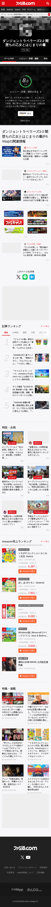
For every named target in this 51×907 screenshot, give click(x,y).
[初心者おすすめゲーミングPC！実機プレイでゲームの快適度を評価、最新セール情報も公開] (11, 151)
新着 (3, 9)
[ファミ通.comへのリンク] (25, 3)
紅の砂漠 (12, 443)
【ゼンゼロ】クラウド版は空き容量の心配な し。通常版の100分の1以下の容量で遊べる (35, 197)
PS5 (24, 9)
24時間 (15, 332)
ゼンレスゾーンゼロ (34, 192)
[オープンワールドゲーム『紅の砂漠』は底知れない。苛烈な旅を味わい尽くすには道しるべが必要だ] (38, 472)
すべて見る (45, 326)
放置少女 (37, 443)
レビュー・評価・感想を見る (24, 92)
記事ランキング (11, 326)
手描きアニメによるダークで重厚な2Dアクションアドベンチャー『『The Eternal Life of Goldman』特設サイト (38, 521)
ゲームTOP (9, 58)
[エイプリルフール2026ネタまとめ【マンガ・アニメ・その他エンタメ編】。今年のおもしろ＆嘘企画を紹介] (38, 770)
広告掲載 (40, 872)
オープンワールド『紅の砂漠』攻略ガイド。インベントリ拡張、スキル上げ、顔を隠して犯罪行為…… (12, 452)
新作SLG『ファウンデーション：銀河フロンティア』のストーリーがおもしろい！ (35, 177)
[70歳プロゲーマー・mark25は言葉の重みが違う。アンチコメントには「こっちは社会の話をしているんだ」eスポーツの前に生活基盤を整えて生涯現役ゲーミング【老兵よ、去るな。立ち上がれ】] (38, 698)
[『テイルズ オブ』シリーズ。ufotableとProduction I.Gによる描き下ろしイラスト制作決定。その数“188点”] (42, 373)
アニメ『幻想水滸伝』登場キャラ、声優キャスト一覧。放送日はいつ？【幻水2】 (12, 783)
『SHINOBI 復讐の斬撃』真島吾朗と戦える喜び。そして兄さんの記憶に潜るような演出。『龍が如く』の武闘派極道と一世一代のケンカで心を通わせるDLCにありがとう (23, 407)
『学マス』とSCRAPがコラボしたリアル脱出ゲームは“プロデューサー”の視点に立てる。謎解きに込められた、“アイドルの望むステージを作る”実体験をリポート (12, 750)
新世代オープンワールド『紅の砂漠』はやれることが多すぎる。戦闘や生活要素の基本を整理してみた (12, 487)
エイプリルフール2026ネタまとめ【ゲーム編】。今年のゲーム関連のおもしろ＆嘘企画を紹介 (12, 711)
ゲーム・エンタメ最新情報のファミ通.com (17, 14)
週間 (25, 332)
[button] (25, 120)
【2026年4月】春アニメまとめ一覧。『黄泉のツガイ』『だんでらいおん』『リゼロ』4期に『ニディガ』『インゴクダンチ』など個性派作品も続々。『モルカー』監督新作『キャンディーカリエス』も (23, 359)
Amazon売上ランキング (17, 541)
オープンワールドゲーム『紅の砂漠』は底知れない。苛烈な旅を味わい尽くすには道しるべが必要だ (38, 487)
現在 (6, 332)
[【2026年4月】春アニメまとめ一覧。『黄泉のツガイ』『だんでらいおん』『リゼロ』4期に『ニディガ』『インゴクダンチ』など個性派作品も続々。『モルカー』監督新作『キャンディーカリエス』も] (42, 358)
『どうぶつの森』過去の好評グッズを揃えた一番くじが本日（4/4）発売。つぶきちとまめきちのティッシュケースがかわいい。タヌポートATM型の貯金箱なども (23, 343)
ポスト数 (43, 332)
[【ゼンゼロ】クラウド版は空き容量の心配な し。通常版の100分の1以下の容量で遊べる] (11, 195)
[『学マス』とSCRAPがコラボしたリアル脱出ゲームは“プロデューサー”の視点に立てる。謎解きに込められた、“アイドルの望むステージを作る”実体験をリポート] (13, 734)
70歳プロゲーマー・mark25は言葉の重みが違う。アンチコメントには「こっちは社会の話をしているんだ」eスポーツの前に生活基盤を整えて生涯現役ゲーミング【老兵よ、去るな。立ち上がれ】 (38, 714)
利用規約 (43, 867)
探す (29, 113)
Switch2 (10, 9)
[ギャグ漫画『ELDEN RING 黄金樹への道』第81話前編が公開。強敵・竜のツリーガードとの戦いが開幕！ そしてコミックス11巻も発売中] (42, 389)
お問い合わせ (9, 867)
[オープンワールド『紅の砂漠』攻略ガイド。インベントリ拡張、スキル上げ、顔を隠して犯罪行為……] (13, 437)
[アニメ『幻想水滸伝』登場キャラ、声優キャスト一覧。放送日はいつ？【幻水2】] (13, 770)
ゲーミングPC (32, 148)
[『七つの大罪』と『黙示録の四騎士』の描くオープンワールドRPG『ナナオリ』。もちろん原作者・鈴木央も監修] (11, 247)
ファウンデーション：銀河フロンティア (38, 171)
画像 (46, 58)
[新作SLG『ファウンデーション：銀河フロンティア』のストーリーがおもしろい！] (11, 174)
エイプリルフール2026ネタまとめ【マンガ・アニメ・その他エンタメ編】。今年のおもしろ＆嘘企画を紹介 (38, 784)
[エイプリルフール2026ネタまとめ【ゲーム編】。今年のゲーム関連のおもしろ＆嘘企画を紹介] (13, 698)
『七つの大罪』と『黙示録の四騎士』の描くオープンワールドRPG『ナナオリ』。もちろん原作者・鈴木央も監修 (35, 251)
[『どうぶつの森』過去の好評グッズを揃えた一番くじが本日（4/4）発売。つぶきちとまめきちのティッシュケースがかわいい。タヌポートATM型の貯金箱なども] (42, 342)
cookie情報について (25, 872)
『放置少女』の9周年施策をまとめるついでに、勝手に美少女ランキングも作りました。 (38, 451)
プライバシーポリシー (27, 867)
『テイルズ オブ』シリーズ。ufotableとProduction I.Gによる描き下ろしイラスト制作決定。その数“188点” (23, 375)
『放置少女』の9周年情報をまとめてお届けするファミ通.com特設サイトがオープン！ (12, 520)
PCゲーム (31, 9)
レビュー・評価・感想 (28, 58)
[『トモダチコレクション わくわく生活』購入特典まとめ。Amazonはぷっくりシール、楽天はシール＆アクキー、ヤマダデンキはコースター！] (38, 734)
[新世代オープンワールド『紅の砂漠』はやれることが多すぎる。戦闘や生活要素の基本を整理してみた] (13, 472)
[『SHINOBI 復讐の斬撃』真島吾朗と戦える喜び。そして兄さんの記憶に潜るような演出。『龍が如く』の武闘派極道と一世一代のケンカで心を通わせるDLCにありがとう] (42, 405)
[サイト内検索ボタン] (47, 3)
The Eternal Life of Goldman (41, 512)
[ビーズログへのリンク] (34, 890)
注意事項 (10, 872)
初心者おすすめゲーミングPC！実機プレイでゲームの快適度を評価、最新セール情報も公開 (35, 155)
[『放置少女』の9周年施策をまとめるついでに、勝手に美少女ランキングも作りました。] (38, 437)
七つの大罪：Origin (34, 244)
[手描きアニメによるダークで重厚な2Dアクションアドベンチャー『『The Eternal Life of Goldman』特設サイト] (38, 506)
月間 (33, 332)
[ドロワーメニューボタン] (3, 3)
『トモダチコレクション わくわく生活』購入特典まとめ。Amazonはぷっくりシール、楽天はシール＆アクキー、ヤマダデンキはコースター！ (38, 749)
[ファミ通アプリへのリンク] (17, 890)
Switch (17, 9)
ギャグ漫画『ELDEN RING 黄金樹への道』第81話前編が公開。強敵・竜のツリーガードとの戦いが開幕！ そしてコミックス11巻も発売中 (23, 391)
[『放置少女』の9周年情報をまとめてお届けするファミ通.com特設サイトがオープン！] (13, 506)
